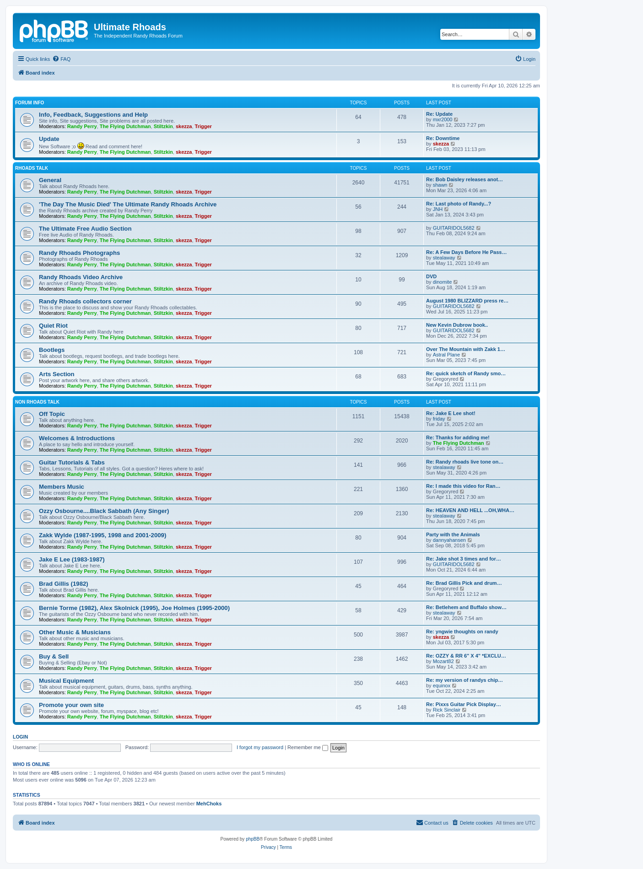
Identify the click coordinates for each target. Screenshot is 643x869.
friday (439, 418)
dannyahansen (449, 540)
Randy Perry (82, 126)
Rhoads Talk (31, 168)
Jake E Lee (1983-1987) (72, 559)
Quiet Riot (53, 325)
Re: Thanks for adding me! (458, 437)
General (50, 180)
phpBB (252, 839)
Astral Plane (446, 354)
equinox (442, 685)
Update (49, 138)
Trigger (203, 126)
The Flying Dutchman (125, 126)
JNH (438, 209)
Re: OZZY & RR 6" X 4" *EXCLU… (466, 655)
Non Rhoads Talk (37, 402)
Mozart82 (443, 661)
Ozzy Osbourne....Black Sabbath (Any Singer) (104, 510)
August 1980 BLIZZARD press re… (467, 300)
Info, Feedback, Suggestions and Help (93, 114)
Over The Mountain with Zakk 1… (465, 349)
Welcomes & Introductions (77, 438)
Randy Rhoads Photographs (79, 252)
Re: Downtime (442, 138)
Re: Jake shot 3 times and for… (463, 558)
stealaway (444, 257)
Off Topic (52, 413)
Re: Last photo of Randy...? (458, 203)
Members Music (61, 486)
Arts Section (57, 374)
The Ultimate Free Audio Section (85, 228)
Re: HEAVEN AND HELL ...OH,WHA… (470, 510)
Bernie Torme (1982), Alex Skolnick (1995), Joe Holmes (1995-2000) (134, 608)
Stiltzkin (163, 126)
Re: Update (439, 114)
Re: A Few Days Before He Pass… (466, 252)
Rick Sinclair (447, 709)
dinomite (442, 282)
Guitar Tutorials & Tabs (72, 462)
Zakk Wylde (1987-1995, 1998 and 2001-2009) (102, 535)
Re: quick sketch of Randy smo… (466, 373)
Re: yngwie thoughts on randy (462, 631)
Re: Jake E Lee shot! (450, 413)
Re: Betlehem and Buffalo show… (466, 607)
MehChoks (209, 803)
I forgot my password (260, 747)
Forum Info (29, 102)
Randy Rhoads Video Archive (81, 277)
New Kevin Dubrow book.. (457, 325)
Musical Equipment (66, 680)
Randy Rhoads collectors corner (85, 301)
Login (20, 736)
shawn (440, 185)
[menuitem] (61, 59)
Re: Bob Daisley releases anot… (464, 179)
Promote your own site (71, 705)
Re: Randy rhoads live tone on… (464, 461)
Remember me (307, 747)
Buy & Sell (54, 656)
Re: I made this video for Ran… (463, 486)
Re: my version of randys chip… (464, 680)
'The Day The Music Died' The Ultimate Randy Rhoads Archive (127, 204)
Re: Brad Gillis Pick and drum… (464, 583)
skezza (184, 126)
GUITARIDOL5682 (454, 228)
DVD (431, 276)
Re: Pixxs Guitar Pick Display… (463, 704)
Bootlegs (52, 349)
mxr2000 (443, 119)
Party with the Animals (453, 534)
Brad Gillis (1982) (63, 583)
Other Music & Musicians (75, 632)
